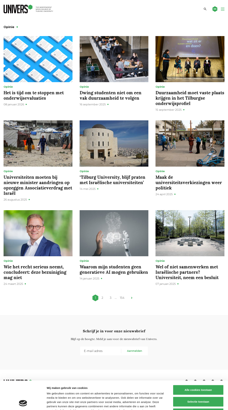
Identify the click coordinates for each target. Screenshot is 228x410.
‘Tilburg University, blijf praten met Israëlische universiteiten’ (112, 179)
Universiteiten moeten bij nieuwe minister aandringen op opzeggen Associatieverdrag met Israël (38, 185)
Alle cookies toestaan (198, 363)
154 (122, 297)
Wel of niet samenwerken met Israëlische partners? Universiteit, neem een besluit (187, 272)
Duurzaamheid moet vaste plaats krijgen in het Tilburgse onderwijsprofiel (190, 98)
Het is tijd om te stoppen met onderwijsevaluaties (34, 95)
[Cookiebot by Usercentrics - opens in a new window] (23, 403)
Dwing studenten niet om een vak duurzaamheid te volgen (110, 95)
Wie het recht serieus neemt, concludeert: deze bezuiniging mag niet (35, 272)
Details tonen (192, 402)
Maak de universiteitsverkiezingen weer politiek (189, 182)
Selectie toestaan (198, 374)
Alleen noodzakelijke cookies (198, 386)
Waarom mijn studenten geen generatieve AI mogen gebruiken (114, 269)
